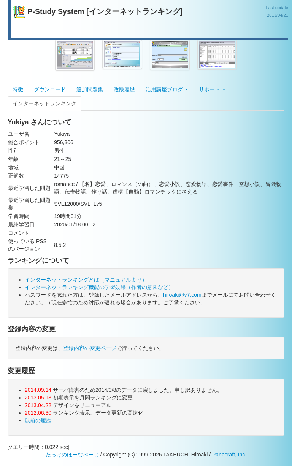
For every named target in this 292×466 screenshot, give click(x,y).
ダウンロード (50, 89)
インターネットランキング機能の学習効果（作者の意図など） (99, 287)
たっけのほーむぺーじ (72, 455)
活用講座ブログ (167, 89)
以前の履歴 (38, 420)
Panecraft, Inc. (229, 455)
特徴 (18, 89)
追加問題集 (89, 89)
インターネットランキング (44, 103)
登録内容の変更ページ (89, 348)
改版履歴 (124, 89)
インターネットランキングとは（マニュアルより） (86, 280)
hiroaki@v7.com (182, 295)
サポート (212, 89)
